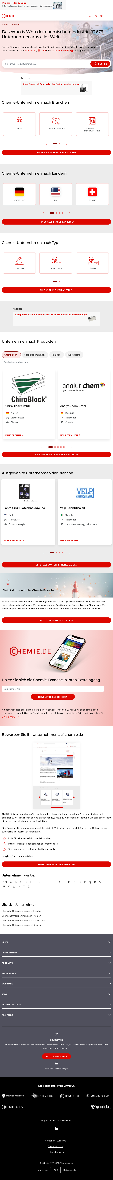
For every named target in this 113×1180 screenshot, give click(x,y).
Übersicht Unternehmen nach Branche (21, 911)
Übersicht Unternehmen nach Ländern (21, 925)
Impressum (42, 1169)
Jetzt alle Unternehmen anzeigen (56, 564)
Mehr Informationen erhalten (56, 864)
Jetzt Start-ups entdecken (56, 620)
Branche (32, 50)
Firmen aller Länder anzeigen (56, 221)
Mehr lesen (11, 717)
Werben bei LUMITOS (55, 1140)
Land (43, 50)
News (5, 942)
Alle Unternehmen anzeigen (56, 289)
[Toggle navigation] (109, 16)
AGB (56, 1169)
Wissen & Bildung (12, 1004)
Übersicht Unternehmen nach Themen (21, 915)
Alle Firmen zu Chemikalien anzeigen (56, 454)
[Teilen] (96, 16)
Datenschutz (69, 1169)
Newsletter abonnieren (53, 696)
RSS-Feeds (7, 1015)
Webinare (7, 984)
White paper (9, 973)
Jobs (4, 994)
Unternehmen (9, 952)
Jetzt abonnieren (56, 1056)
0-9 (5, 882)
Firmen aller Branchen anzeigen (56, 152)
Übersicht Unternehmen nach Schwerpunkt (24, 920)
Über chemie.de (56, 1152)
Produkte (7, 963)
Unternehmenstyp (64, 50)
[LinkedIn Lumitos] (56, 1128)
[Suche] (90, 16)
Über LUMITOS (55, 1146)
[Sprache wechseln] (101, 16)
